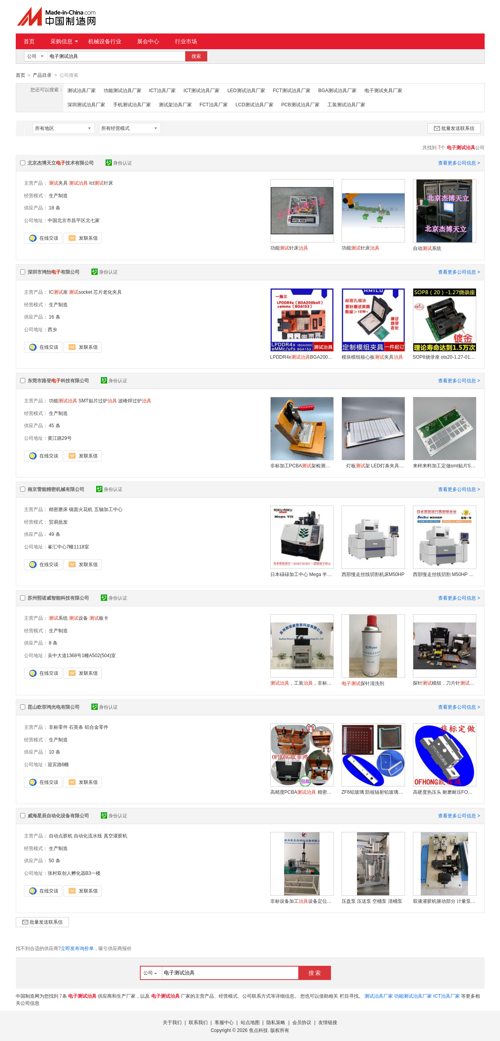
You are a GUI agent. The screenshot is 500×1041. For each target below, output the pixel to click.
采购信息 (64, 41)
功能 (63, 400)
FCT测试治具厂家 (291, 90)
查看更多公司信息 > (459, 162)
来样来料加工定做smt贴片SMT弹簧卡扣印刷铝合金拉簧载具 (444, 465)
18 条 (54, 207)
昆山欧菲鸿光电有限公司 (54, 706)
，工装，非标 (301, 682)
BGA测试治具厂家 (337, 90)
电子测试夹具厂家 (383, 90)
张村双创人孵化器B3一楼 (74, 873)
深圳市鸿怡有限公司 (54, 271)
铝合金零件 (96, 727)
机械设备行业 (104, 41)
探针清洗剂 (363, 683)
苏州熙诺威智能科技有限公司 (58, 597)
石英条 (76, 727)
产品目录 (42, 75)
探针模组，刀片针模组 (444, 682)
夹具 (58, 182)
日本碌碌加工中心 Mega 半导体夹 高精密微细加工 (301, 574)
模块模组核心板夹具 (372, 356)
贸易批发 (58, 521)
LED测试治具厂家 (246, 90)
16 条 (54, 316)
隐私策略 (275, 1022)
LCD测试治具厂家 (254, 104)
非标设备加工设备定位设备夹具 (301, 901)
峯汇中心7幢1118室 (68, 546)
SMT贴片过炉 (97, 400)
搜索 (196, 56)
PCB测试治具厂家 (300, 104)
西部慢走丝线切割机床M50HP (373, 574)
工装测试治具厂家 (346, 104)
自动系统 (427, 248)
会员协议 (301, 1022)
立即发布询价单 (77, 948)
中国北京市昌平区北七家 (74, 220)
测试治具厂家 (81, 90)
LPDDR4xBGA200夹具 (301, 356)
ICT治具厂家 (162, 90)
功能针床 (289, 247)
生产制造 (58, 195)
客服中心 (224, 1022)
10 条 (54, 751)
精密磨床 (58, 509)
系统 (58, 618)
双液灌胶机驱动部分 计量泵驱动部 (444, 901)
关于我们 (172, 1022)
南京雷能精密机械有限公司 (56, 489)
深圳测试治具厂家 (86, 104)
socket (80, 292)
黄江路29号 (60, 438)
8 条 (53, 642)
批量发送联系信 (454, 128)
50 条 (54, 860)
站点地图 (250, 1022)
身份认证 (119, 162)
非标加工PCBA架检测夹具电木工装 (301, 465)
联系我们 (198, 1022)
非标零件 (58, 727)
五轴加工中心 (108, 509)
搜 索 (315, 972)
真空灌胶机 (115, 835)
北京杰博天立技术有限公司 (61, 162)
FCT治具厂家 (214, 104)
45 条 (54, 425)
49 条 (54, 534)
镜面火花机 (81, 509)
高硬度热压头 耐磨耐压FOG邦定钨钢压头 (444, 792)
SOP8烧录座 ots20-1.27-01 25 (444, 356)
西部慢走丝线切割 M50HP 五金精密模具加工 (444, 574)
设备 (78, 618)
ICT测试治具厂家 (201, 90)
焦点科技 (258, 1030)
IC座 (58, 292)
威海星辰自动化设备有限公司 (58, 815)
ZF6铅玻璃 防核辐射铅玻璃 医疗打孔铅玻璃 (373, 792)
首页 (29, 41)
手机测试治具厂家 (132, 104)
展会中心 (148, 41)
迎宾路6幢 (58, 764)
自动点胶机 (60, 835)
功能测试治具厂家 (122, 90)
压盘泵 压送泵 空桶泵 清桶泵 (372, 901)
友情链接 (327, 1022)
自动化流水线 (88, 835)
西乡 (52, 329)
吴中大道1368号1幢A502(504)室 (82, 655)
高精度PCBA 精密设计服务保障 (301, 792)
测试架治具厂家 (175, 104)
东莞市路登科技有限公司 (58, 380)
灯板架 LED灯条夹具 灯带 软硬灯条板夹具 (373, 465)
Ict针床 (101, 182)
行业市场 (186, 41)
